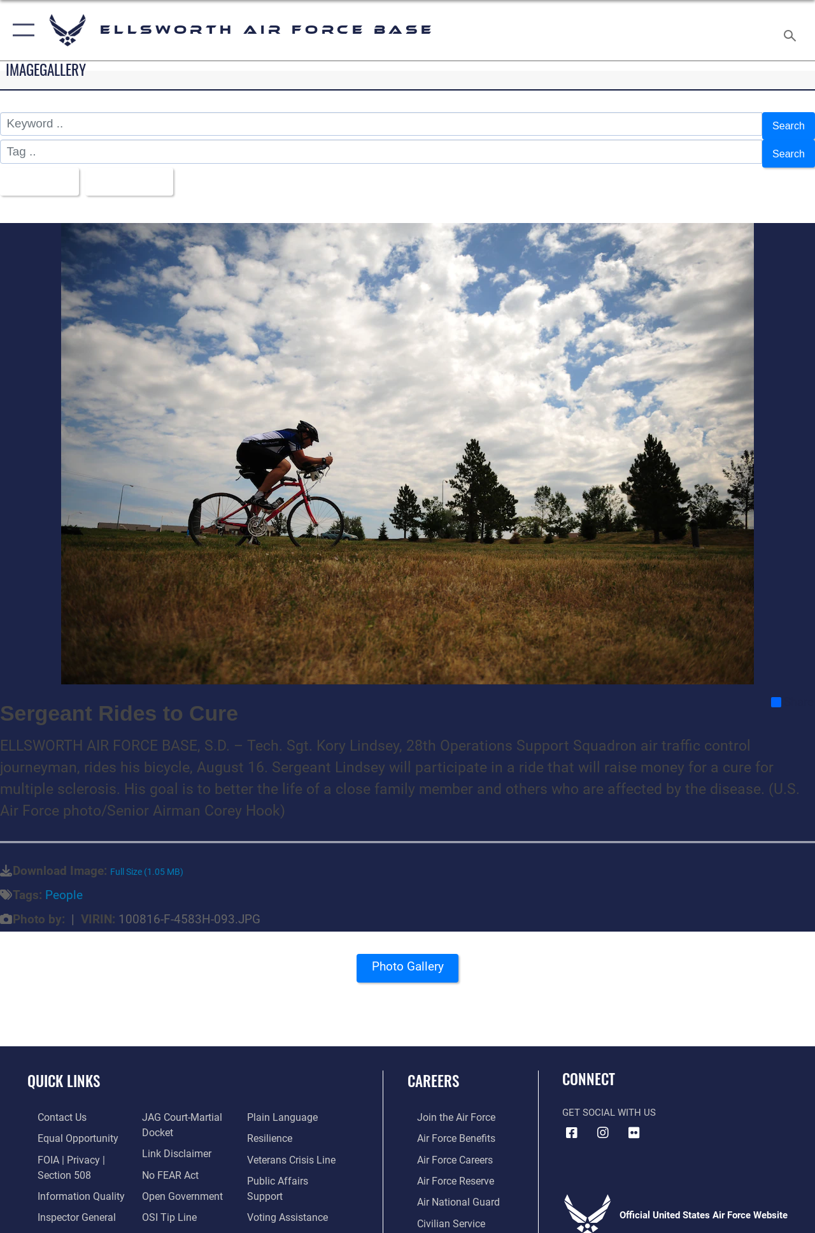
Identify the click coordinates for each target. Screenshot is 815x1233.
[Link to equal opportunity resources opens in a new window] (65, 1126)
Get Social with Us (609, 1101)
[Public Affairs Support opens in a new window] (296, 1166)
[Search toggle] (792, 30)
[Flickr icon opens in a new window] (634, 1120)
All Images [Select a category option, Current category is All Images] (39, 171)
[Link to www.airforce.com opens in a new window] (445, 1105)
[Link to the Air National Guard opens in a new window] (447, 1187)
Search (786, 124)
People (64, 884)
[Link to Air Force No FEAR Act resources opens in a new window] (166, 1160)
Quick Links (63, 1069)
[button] (20, 30)
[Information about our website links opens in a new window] (172, 1140)
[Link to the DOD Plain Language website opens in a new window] (282, 1105)
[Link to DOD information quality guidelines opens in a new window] (68, 1180)
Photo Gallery (407, 959)
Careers (433, 1069)
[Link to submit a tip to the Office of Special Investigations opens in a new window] (164, 1201)
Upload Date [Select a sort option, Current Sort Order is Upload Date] (141, 171)
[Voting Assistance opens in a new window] (289, 1187)
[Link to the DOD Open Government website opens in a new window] (177, 1180)
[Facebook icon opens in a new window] (571, 1120)
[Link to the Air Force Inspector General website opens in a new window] (65, 1201)
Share (792, 690)
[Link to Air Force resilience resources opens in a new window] (272, 1126)
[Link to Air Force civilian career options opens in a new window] (440, 1207)
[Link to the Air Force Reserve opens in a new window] (445, 1166)
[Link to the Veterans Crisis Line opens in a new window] (293, 1146)
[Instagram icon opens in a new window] (603, 1120)
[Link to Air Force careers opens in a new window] (445, 1146)
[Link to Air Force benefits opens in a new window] (445, 1126)
